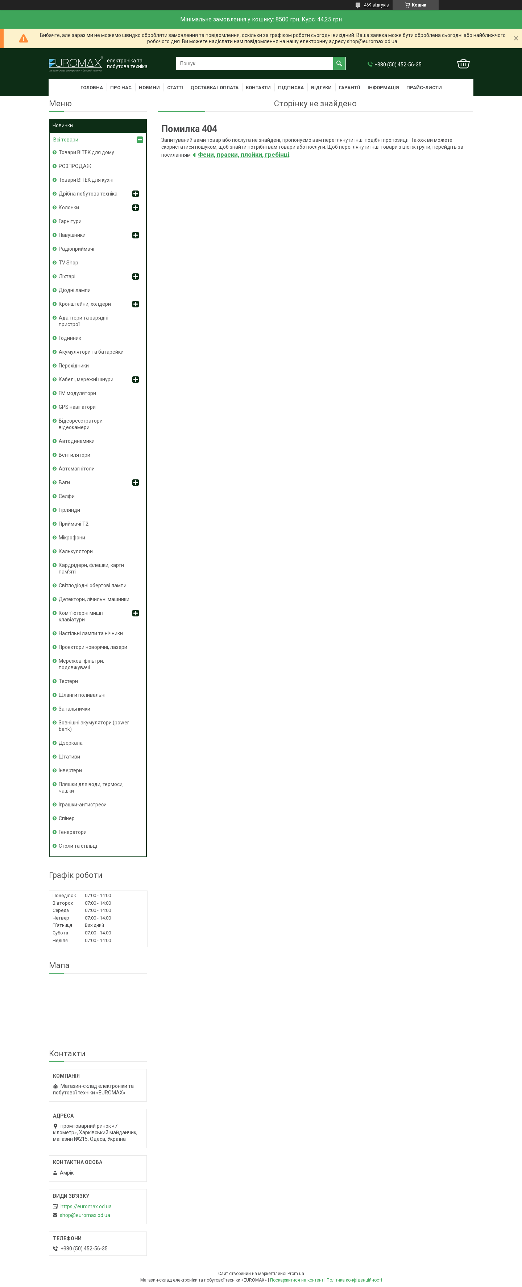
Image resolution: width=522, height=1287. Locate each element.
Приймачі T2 (73, 524)
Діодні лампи (75, 290)
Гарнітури (70, 221)
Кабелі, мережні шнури (86, 379)
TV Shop (68, 263)
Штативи (69, 757)
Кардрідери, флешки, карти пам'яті (91, 568)
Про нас (121, 87)
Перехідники (74, 366)
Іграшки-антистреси (83, 804)
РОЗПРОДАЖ (75, 166)
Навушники (72, 235)
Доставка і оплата (214, 87)
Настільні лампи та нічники (91, 633)
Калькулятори (76, 551)
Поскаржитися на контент (296, 1280)
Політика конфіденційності (354, 1280)
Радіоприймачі (76, 249)
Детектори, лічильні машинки (94, 599)
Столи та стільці (78, 846)
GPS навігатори (77, 407)
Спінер (67, 818)
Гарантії (349, 87)
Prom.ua (295, 1273)
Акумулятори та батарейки (91, 352)
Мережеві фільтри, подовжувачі (81, 664)
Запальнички (74, 709)
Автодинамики (77, 441)
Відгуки (321, 87)
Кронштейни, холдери (85, 304)
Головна (91, 87)
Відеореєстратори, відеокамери (81, 424)
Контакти (258, 87)
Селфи (67, 496)
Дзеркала (71, 743)
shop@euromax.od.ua (85, 1215)
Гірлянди (69, 510)
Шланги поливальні (82, 695)
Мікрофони (72, 537)
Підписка (291, 87)
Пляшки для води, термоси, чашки (91, 787)
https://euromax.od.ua (86, 1206)
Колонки (69, 207)
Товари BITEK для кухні (86, 180)
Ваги (64, 482)
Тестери (68, 681)
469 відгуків (376, 5)
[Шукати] (339, 63)
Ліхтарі (67, 276)
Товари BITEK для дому (86, 152)
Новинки (63, 125)
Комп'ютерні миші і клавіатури (81, 616)
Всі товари (65, 140)
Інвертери (70, 770)
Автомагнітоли (77, 469)
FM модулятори (77, 393)
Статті (175, 87)
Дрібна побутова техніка (88, 194)
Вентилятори (74, 455)
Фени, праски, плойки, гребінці (243, 154)
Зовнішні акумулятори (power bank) (94, 726)
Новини (149, 87)
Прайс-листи (424, 87)
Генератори (73, 832)
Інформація (383, 87)
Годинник (70, 338)
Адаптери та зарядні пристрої (83, 321)
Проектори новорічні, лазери (93, 647)
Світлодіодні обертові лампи (93, 585)
